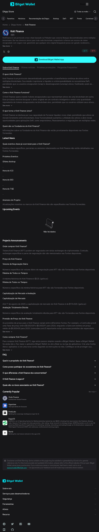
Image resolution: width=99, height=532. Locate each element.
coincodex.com (37, 328)
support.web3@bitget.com (17, 468)
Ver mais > (92, 392)
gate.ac (44, 279)
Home (5, 25)
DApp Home (16, 25)
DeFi (12, 35)
